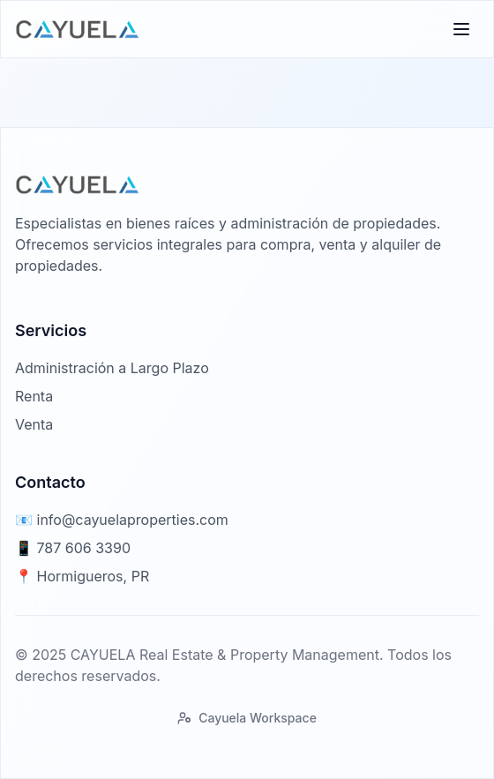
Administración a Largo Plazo (112, 368)
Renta (34, 396)
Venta (34, 424)
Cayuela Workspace (247, 717)
